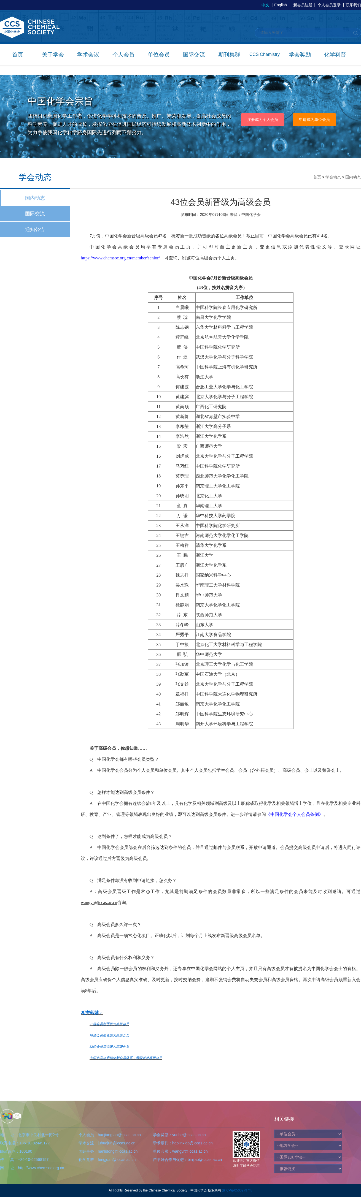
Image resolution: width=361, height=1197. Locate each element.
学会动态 (333, 177)
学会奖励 (300, 54)
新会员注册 (302, 5)
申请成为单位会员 (314, 119)
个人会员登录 (329, 5)
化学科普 (335, 54)
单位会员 (159, 54)
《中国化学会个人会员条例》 (294, 814)
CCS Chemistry (264, 54)
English (280, 5)
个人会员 (123, 54)
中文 (265, 5)
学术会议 (88, 54)
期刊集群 (229, 54)
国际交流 (194, 54)
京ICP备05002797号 (237, 1190)
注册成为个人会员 (262, 119)
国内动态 (35, 198)
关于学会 (53, 54)
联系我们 (353, 5)
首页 (17, 54)
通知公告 (35, 229)
